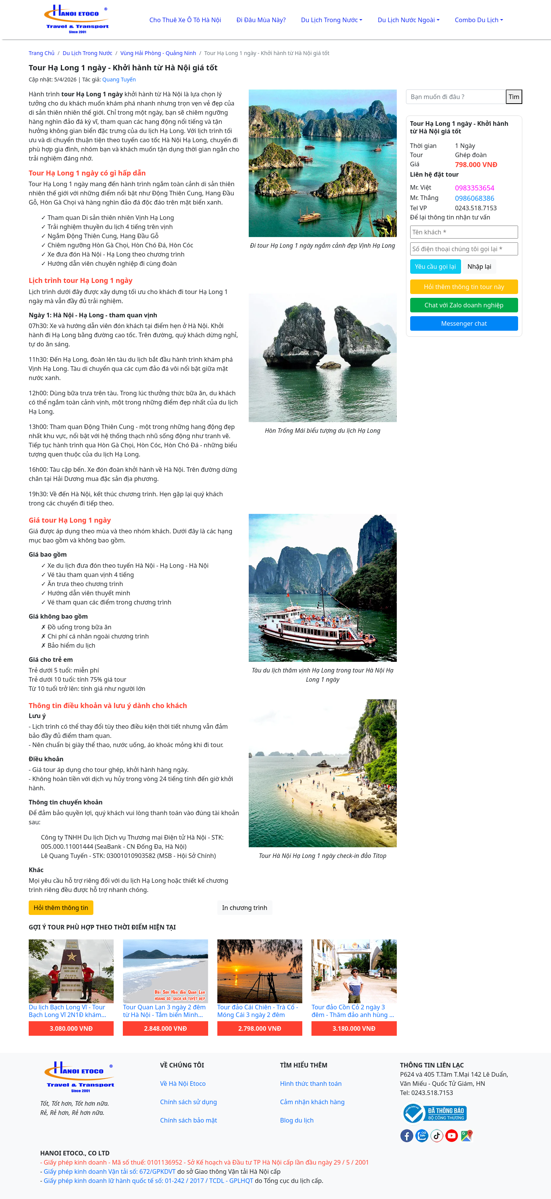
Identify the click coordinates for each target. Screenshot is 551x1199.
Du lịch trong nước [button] (329, 20)
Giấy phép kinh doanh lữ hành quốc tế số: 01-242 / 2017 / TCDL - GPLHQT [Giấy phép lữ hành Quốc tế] (148, 1180)
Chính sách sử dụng (188, 1102)
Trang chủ (42, 53)
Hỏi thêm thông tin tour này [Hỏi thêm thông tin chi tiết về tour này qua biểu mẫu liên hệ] (464, 287)
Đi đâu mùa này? (261, 20)
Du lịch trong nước (87, 53)
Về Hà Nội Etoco (183, 1083)
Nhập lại (479, 266)
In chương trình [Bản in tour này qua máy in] (244, 907)
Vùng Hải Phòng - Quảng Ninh (158, 53)
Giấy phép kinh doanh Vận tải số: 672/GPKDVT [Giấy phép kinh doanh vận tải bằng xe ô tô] (110, 1171)
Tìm (514, 97)
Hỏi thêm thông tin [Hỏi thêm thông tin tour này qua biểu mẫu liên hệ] (61, 907)
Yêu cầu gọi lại (435, 266)
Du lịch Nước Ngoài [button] (406, 20)
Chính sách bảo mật (188, 1120)
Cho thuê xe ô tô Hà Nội (185, 20)
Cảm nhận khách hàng (312, 1102)
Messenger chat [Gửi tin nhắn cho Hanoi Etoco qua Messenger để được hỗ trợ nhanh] (464, 323)
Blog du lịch (297, 1120)
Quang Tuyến (119, 79)
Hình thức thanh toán (311, 1083)
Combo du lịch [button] (477, 20)
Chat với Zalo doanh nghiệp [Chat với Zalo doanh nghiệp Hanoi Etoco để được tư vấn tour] (464, 305)
